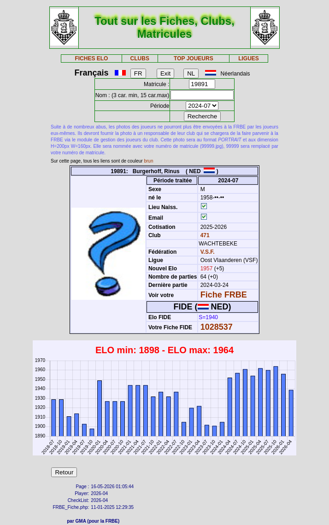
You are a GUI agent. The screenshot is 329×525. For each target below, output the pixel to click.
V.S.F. (207, 252)
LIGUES (248, 58)
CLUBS (139, 58)
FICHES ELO (91, 58)
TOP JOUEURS (193, 58)
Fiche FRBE (223, 294)
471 (204, 235)
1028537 (216, 327)
